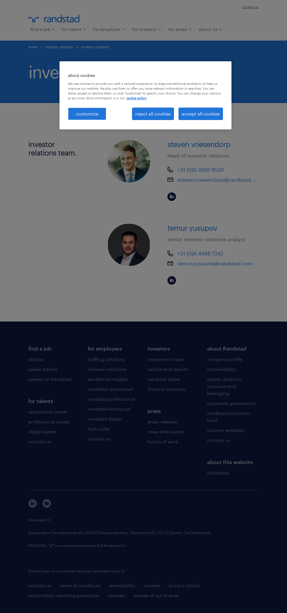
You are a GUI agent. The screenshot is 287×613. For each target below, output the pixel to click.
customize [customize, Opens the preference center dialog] (87, 113)
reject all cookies (153, 113)
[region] (145, 95)
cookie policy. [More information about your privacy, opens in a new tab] (136, 98)
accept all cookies (201, 113)
